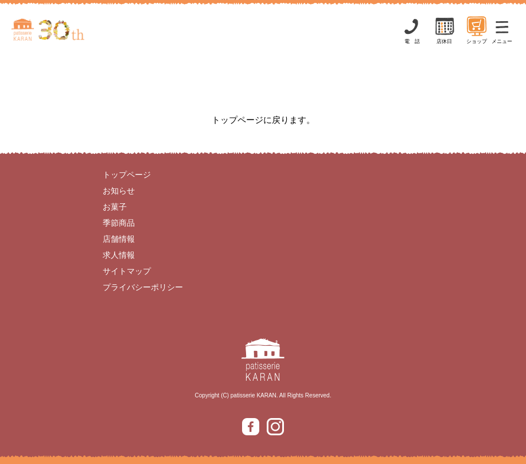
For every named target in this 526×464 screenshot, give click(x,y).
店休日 (444, 29)
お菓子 (115, 206)
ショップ (476, 29)
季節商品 (119, 222)
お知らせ (119, 190)
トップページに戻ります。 (263, 120)
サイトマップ (127, 271)
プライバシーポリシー (143, 287)
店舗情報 (119, 238)
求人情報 (119, 255)
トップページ (127, 174)
